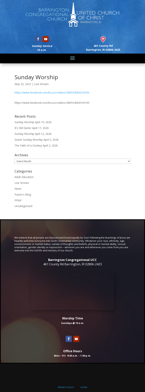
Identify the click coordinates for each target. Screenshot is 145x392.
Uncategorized (23, 206)
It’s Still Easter (23, 128)
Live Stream (41, 84)
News (18, 188)
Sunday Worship (24, 122)
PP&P (18, 200)
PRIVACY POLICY (66, 387)
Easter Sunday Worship (29, 139)
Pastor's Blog (23, 194)
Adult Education (24, 177)
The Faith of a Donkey (28, 145)
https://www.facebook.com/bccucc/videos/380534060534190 (52, 92)
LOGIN (83, 387)
